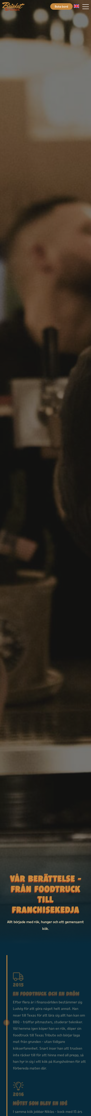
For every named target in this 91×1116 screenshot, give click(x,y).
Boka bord (61, 6)
